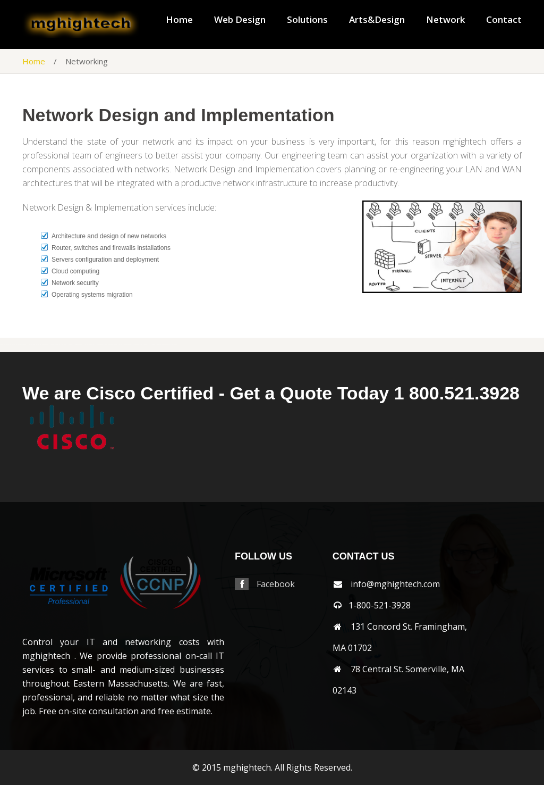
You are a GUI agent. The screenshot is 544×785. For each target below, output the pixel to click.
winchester (159, 345)
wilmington (152, 345)
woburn (164, 345)
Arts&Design (377, 19)
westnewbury (128, 345)
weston (135, 345)
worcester (169, 345)
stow (62, 345)
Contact (504, 19)
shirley (13, 345)
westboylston (121, 345)
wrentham (174, 345)
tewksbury (70, 345)
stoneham (52, 345)
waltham (86, 345)
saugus (1, 345)
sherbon (9, 345)
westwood (139, 345)
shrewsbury (19, 345)
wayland (98, 345)
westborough (114, 345)
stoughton (57, 345)
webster (102, 345)
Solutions (307, 19)
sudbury (65, 345)
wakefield (76, 345)
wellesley (107, 345)
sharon (5, 345)
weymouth (145, 345)
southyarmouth (45, 345)
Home (179, 19)
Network (445, 19)
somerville (25, 345)
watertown (92, 345)
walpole (81, 345)
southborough (32, 345)
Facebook (276, 584)
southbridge (38, 345)
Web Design (240, 19)
